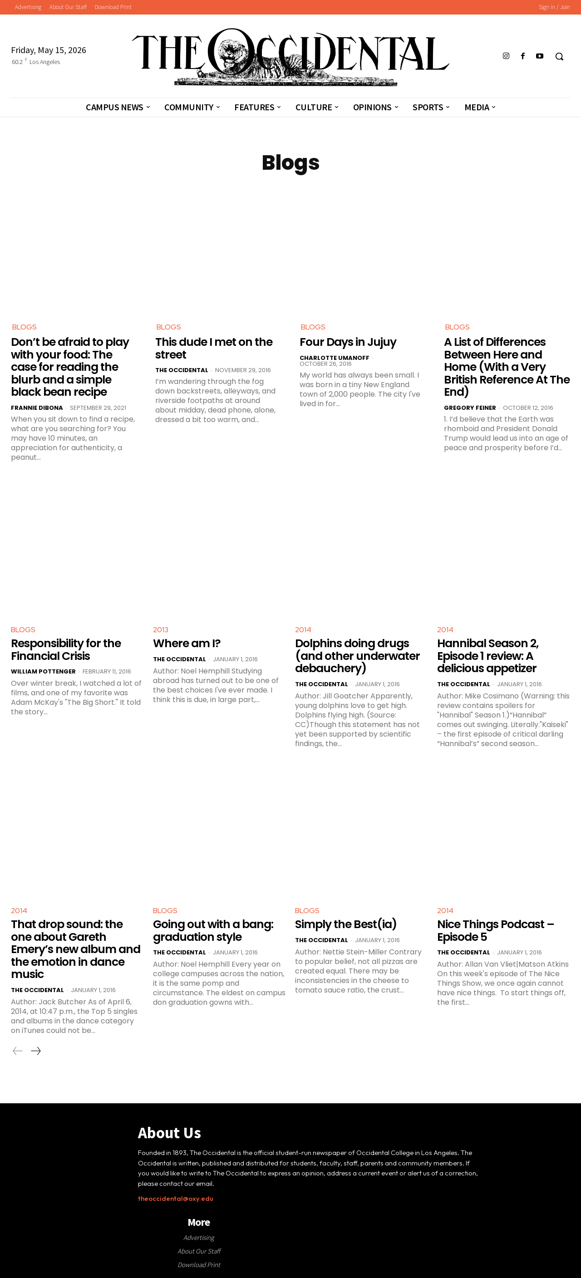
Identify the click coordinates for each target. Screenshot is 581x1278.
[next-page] (35, 1051)
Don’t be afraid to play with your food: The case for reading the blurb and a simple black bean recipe (70, 367)
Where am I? (187, 643)
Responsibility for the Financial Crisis (66, 649)
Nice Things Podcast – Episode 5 (495, 930)
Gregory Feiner (470, 407)
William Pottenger (43, 671)
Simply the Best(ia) (346, 924)
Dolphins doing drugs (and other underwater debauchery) (357, 655)
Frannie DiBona (37, 407)
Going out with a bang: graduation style (213, 930)
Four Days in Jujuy (348, 342)
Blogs (24, 327)
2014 (303, 629)
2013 (160, 629)
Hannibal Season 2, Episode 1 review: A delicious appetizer (487, 655)
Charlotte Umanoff (334, 358)
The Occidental (181, 370)
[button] (559, 56)
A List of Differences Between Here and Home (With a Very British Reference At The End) (507, 367)
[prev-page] (18, 1051)
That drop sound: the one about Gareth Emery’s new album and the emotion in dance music (75, 949)
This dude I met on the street (213, 348)
